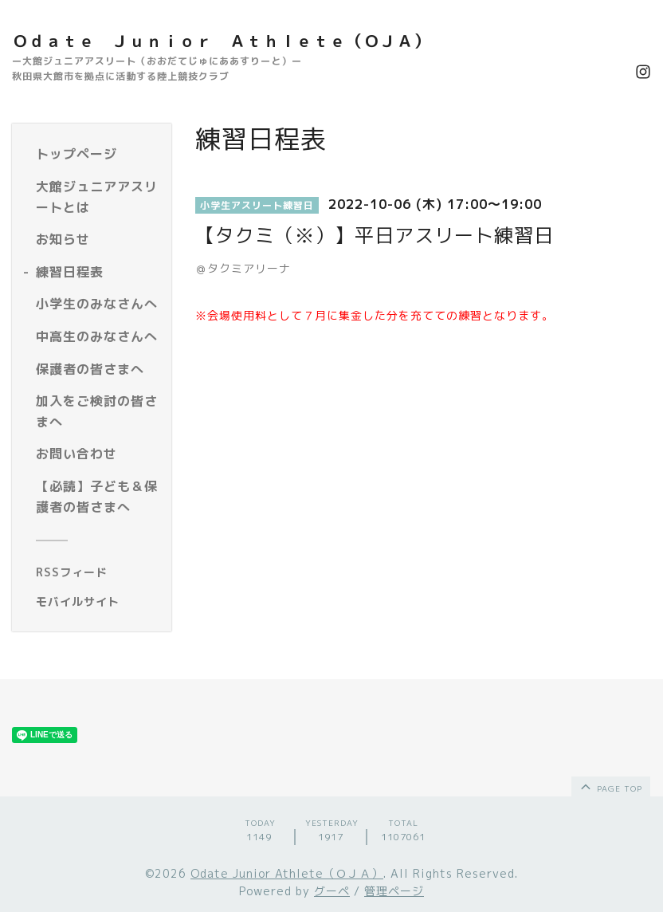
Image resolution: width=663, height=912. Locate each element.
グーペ (332, 890)
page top (610, 786)
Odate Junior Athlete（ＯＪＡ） (286, 873)
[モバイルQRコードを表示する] (97, 602)
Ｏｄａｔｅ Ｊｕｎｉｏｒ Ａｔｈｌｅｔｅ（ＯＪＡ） (221, 40)
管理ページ (394, 890)
